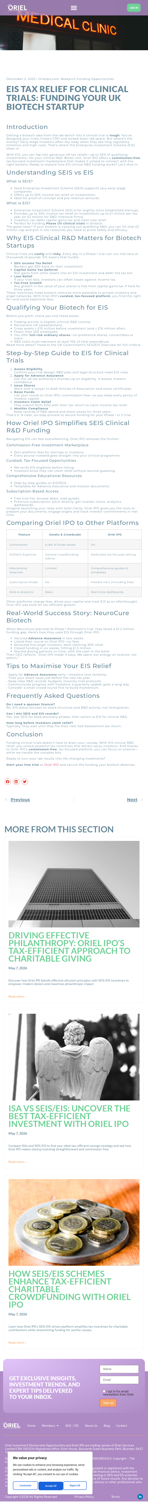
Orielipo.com (48, 79)
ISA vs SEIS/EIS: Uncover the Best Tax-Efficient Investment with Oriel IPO (69, 1116)
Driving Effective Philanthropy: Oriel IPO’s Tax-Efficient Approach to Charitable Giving (69, 947)
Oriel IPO (51, 765)
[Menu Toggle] (72, 7)
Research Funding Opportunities (87, 79)
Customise (25, 1486)
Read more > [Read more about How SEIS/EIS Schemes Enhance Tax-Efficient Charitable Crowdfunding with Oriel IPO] (17, 1342)
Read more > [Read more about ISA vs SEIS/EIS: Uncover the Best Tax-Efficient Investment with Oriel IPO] (17, 1162)
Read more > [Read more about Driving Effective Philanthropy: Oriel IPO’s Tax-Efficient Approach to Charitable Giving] (17, 996)
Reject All (50, 1486)
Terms (115, 1497)
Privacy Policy (83, 1497)
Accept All (75, 1486)
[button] (7, 782)
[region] (50, 1474)
